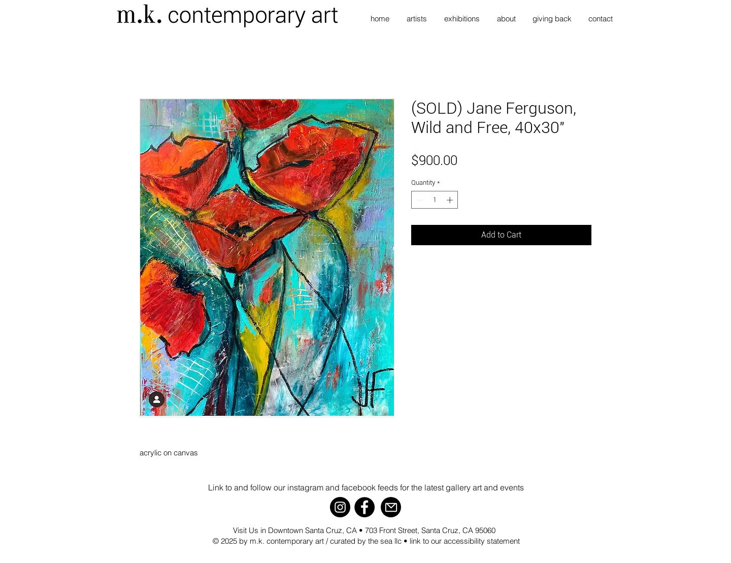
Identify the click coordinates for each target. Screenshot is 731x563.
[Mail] (391, 507)
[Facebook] (364, 507)
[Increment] (451, 200)
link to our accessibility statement (465, 541)
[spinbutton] (435, 200)
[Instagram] (340, 507)
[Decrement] (419, 200)
